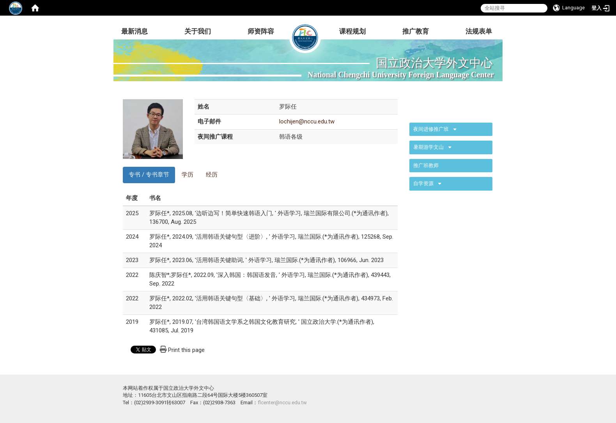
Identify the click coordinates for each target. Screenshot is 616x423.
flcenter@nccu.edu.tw (282, 402)
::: (405, 107)
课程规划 (352, 31)
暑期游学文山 (428, 147)
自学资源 (423, 183)
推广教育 (415, 31)
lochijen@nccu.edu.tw (307, 121)
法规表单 (479, 31)
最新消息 (134, 31)
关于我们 (197, 31)
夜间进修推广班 (431, 129)
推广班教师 (426, 165)
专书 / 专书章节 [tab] (149, 174)
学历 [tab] (187, 174)
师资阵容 (261, 31)
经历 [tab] (212, 174)
